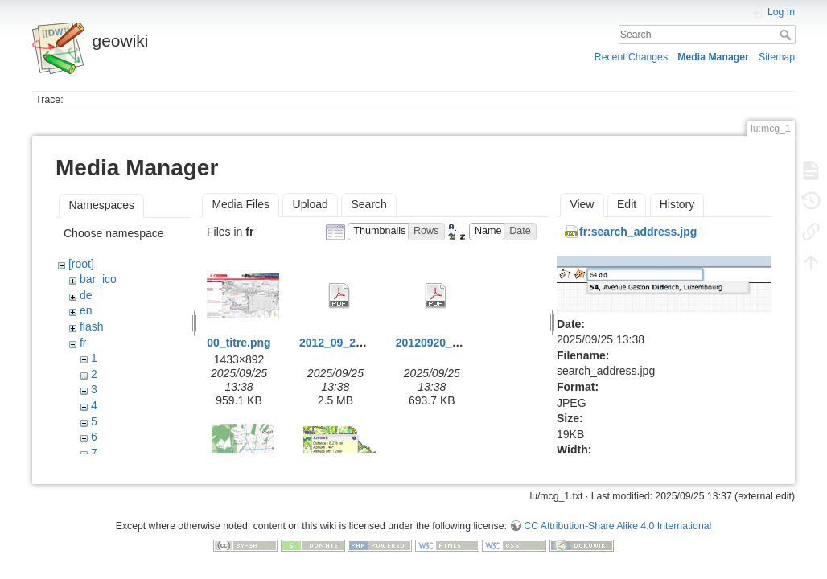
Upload (310, 204)
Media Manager (713, 57)
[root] (81, 263)
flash (92, 326)
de (86, 295)
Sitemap (777, 57)
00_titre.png (238, 342)
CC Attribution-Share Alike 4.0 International (617, 526)
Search (787, 34)
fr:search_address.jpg (638, 231)
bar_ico (98, 279)
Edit (626, 204)
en (86, 310)
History (677, 204)
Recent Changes (631, 57)
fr (83, 342)
